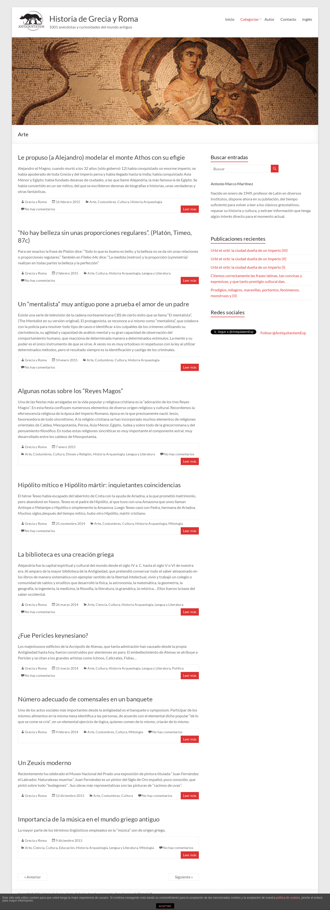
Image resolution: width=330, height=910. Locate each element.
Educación (67, 848)
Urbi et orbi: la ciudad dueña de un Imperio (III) (249, 250)
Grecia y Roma (36, 202)
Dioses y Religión (79, 454)
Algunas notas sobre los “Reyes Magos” (70, 391)
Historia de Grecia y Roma (98, 18)
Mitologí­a (175, 523)
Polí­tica (178, 668)
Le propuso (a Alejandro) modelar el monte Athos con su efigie (101, 157)
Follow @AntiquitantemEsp (283, 332)
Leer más (189, 209)
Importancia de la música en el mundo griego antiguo (88, 819)
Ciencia (101, 604)
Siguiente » (184, 877)
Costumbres (107, 202)
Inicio (229, 19)
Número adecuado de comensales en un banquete (85, 699)
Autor (269, 19)
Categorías (249, 19)
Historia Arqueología (146, 202)
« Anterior (32, 877)
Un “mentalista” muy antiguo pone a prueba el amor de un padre (103, 304)
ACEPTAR (165, 906)
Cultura (123, 202)
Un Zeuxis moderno (44, 762)
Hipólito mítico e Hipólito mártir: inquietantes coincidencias (99, 485)
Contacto (288, 19)
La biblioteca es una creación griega (66, 554)
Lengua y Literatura (156, 273)
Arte (92, 202)
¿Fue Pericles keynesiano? (53, 635)
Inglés (307, 19)
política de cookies (288, 897)
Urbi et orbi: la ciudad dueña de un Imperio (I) (248, 267)
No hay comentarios (40, 209)
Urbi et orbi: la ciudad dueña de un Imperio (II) (249, 258)
